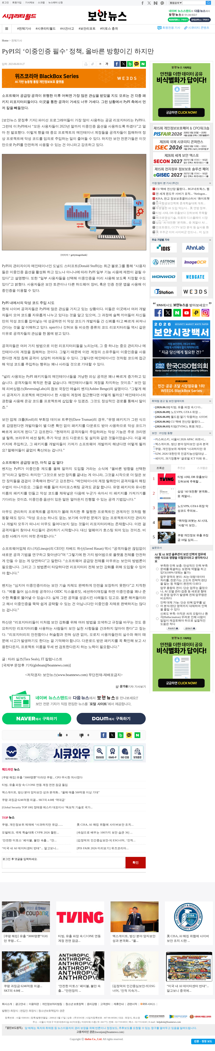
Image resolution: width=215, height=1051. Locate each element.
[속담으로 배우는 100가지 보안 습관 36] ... (105, 832)
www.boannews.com (72, 675)
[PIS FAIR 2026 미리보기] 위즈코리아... (103, 848)
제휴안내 (119, 1004)
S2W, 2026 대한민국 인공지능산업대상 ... (181, 453)
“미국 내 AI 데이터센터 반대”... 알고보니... (30, 848)
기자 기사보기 (131, 686)
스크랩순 (202, 468)
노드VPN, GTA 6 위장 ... (178, 412)
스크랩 (41, 2)
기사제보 (29, 2)
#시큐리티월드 (46, 28)
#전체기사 (24, 28)
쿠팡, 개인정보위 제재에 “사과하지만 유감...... (32, 824)
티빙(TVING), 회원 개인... (179, 426)
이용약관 (34, 1004)
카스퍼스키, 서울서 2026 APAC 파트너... (180, 439)
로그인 (5, 2)
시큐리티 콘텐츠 (198, 27)
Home (5, 40)
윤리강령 (92, 1004)
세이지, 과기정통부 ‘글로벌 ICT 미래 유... (181, 458)
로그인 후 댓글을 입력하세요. (64, 862)
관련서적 (132, 1004)
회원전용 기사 (171, 27)
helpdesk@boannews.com (169, 1022)
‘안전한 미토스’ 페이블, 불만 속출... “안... (29, 840)
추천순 (181, 468)
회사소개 (7, 1004)
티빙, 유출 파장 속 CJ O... (178, 407)
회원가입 (17, 2)
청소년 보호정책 (74, 1004)
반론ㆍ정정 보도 (203, 1041)
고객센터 (105, 1004)
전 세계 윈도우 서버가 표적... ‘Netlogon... (181, 193)
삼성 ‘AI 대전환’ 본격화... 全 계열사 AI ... (182, 222)
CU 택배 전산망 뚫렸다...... (179, 421)
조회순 (160, 468)
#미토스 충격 (109, 28)
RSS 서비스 (149, 1004)
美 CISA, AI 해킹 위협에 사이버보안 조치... (105, 824)
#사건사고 (67, 28)
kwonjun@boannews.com (109, 1032)
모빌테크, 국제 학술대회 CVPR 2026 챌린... (30, 832)
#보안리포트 (87, 28)
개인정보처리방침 (52, 1004)
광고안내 (20, 1004)
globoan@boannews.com (51, 665)
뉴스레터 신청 (55, 2)
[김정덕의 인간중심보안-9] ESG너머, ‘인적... (106, 840)
